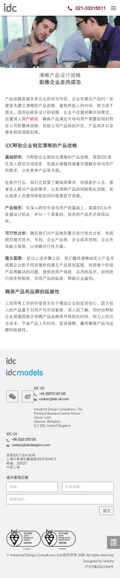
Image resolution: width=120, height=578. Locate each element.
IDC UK (39, 388)
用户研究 (30, 119)
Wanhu (108, 561)
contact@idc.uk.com (54, 399)
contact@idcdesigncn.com (30, 445)
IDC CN (11, 434)
